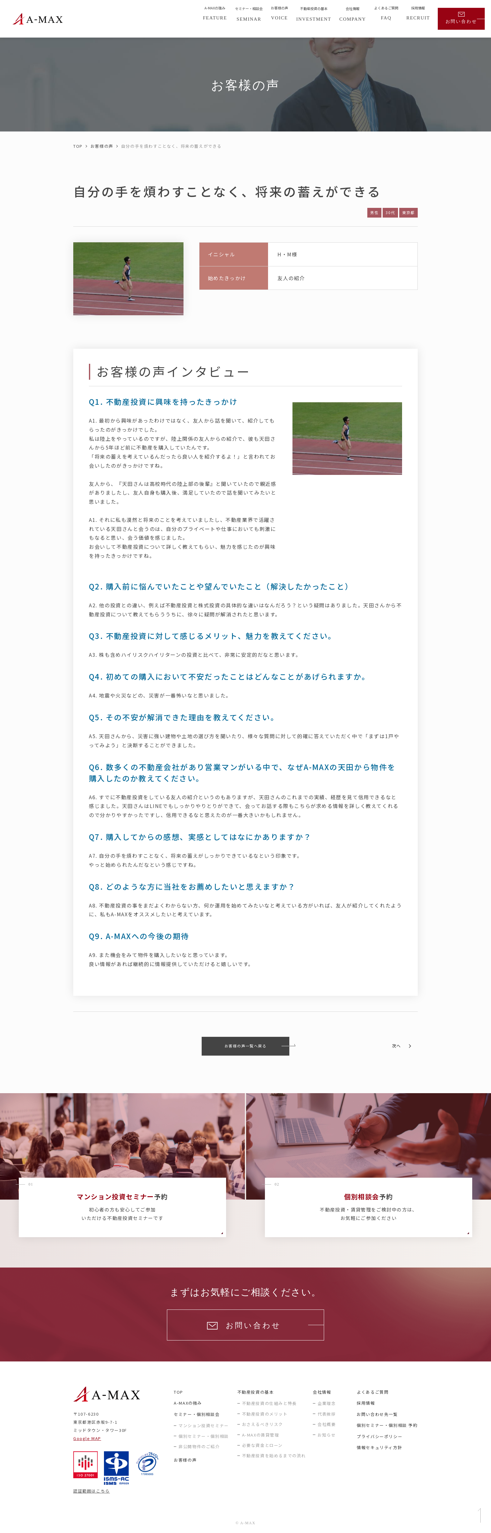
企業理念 (327, 1403)
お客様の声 (101, 146)
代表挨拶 (327, 1414)
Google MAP (87, 1438)
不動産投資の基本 (255, 1392)
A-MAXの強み (188, 1403)
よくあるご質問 (373, 1392)
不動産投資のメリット (265, 1414)
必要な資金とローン (262, 1445)
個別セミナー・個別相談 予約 (387, 1425)
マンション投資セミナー (203, 1425)
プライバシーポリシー (379, 1436)
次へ (396, 1046)
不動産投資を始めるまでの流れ (274, 1455)
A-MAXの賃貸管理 (260, 1435)
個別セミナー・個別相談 (203, 1436)
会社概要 (327, 1424)
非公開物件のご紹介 (199, 1446)
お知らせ (327, 1435)
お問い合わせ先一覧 (377, 1414)
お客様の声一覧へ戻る (245, 1046)
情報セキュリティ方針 (379, 1447)
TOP (78, 146)
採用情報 (366, 1403)
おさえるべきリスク (262, 1424)
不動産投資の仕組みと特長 (269, 1403)
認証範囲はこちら (91, 1491)
